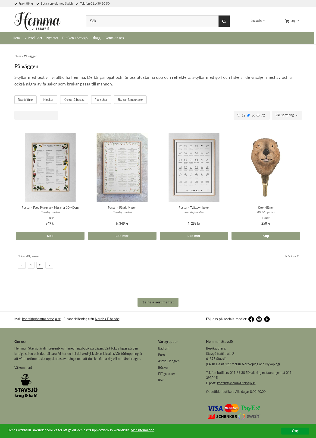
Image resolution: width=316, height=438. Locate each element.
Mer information (142, 430)
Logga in (256, 21)
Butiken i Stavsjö (75, 38)
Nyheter (52, 38)
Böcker (163, 367)
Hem (16, 38)
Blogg (95, 38)
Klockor (48, 99)
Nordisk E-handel (107, 319)
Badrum (163, 348)
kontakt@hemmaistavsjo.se (41, 319)
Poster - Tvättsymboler (194, 207)
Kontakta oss (114, 38)
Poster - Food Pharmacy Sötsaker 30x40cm (50, 207)
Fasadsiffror (25, 99)
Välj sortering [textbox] (284, 115)
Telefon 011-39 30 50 (93, 3)
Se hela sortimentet (158, 302)
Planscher (101, 99)
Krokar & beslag (74, 99)
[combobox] (286, 115)
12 (241, 115)
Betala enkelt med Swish (54, 3)
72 (261, 115)
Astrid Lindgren (169, 361)
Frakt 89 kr (23, 3)
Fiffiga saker (166, 374)
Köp (50, 236)
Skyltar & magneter (130, 99)
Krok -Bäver (266, 207)
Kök (160, 380)
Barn (161, 355)
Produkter (35, 38)
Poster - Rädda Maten (122, 207)
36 (251, 115)
